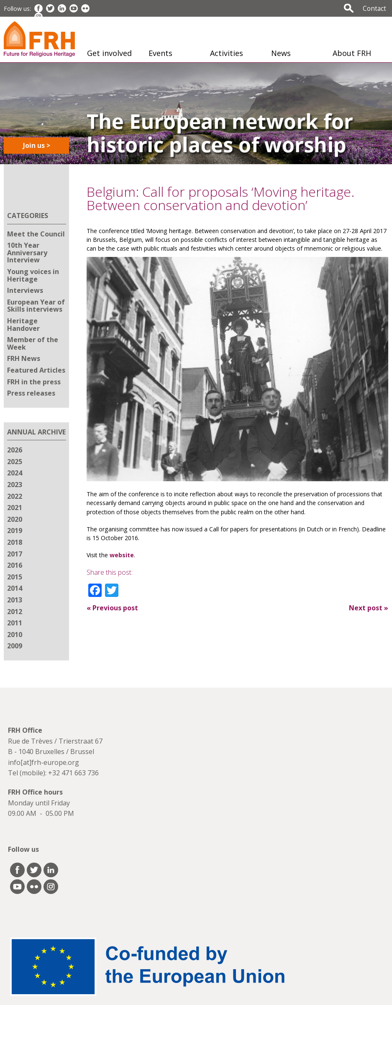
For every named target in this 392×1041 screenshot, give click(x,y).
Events (160, 53)
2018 (14, 542)
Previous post (112, 607)
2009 (14, 645)
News (281, 53)
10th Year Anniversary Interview (27, 252)
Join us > (36, 145)
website (122, 555)
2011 (14, 622)
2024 (14, 472)
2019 (14, 530)
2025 (14, 461)
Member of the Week (32, 343)
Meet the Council (36, 234)
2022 (14, 496)
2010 (14, 634)
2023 (14, 484)
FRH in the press (34, 381)
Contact (374, 8)
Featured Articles (36, 370)
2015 (14, 576)
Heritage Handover (23, 324)
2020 (14, 519)
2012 (14, 611)
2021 (14, 507)
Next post (368, 607)
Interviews (25, 290)
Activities (226, 53)
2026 (14, 449)
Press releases (31, 393)
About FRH (352, 53)
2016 (14, 565)
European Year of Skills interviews (36, 305)
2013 (14, 599)
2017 (14, 554)
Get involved (109, 53)
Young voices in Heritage (33, 275)
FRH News (23, 358)
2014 (14, 588)
